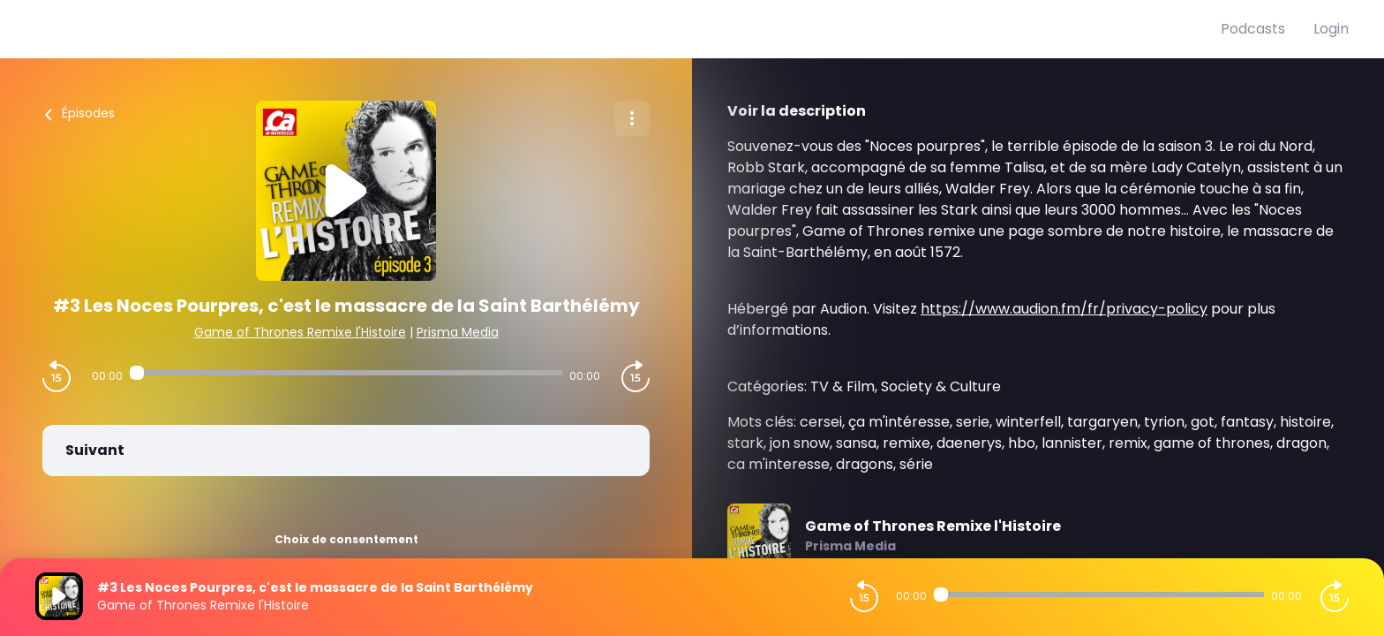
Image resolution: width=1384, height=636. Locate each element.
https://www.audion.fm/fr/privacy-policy (1064, 309)
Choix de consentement (346, 539)
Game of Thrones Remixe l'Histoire (300, 332)
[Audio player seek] (346, 372)
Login (1331, 29)
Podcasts (1253, 29)
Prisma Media (458, 332)
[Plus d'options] (632, 118)
